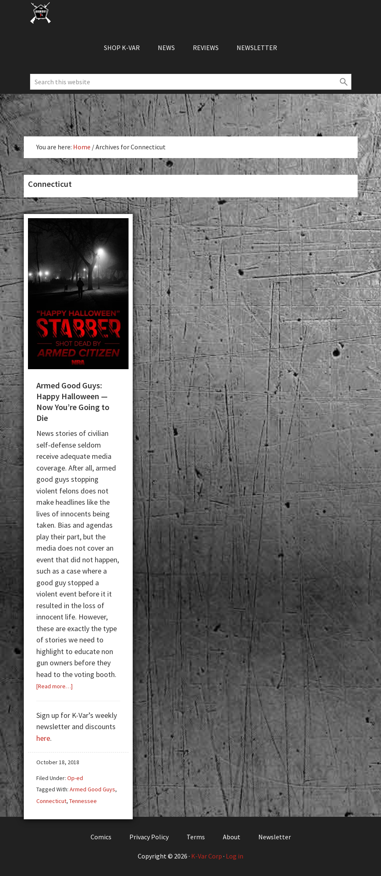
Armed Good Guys (92, 789)
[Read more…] (54, 686)
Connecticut (51, 801)
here (43, 738)
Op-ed (75, 778)
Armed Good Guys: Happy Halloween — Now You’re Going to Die (72, 401)
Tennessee (83, 801)
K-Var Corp (206, 856)
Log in (234, 856)
